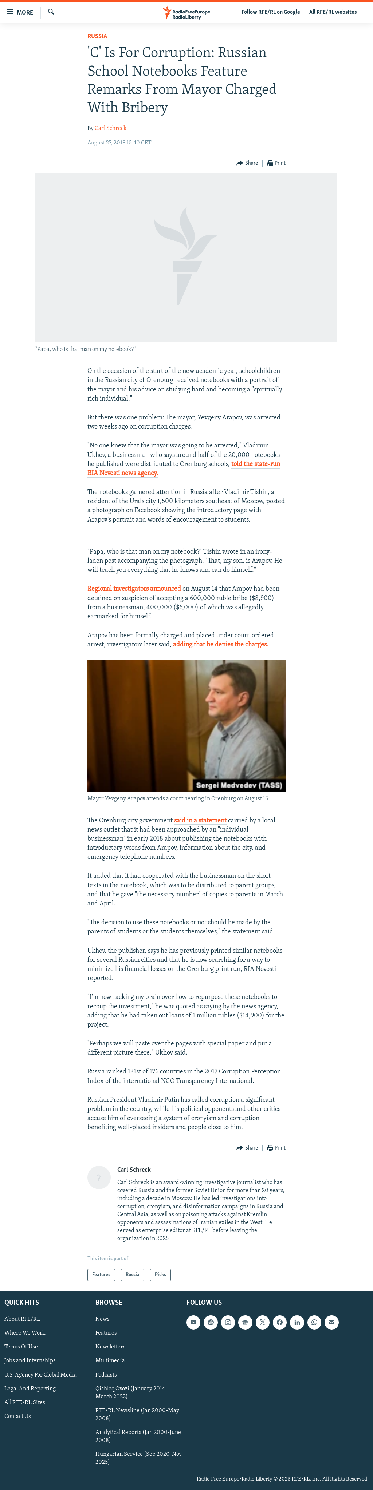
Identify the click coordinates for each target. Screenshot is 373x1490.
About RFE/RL (22, 1320)
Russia (97, 36)
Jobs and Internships (30, 1361)
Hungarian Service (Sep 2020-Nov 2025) (138, 1458)
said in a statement (200, 820)
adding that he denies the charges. (220, 644)
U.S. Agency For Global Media (40, 1375)
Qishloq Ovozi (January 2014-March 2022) (131, 1393)
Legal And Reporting (30, 1389)
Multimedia (110, 1361)
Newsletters (110, 1347)
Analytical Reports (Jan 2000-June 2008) (138, 1436)
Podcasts (106, 1375)
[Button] (247, 163)
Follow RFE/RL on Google (271, 12)
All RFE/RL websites (333, 12)
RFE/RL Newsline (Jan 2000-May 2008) (137, 1415)
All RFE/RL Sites (24, 1403)
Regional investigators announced (134, 589)
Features (106, 1333)
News (102, 1320)
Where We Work (25, 1333)
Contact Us (17, 1416)
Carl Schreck (111, 128)
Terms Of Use (21, 1347)
